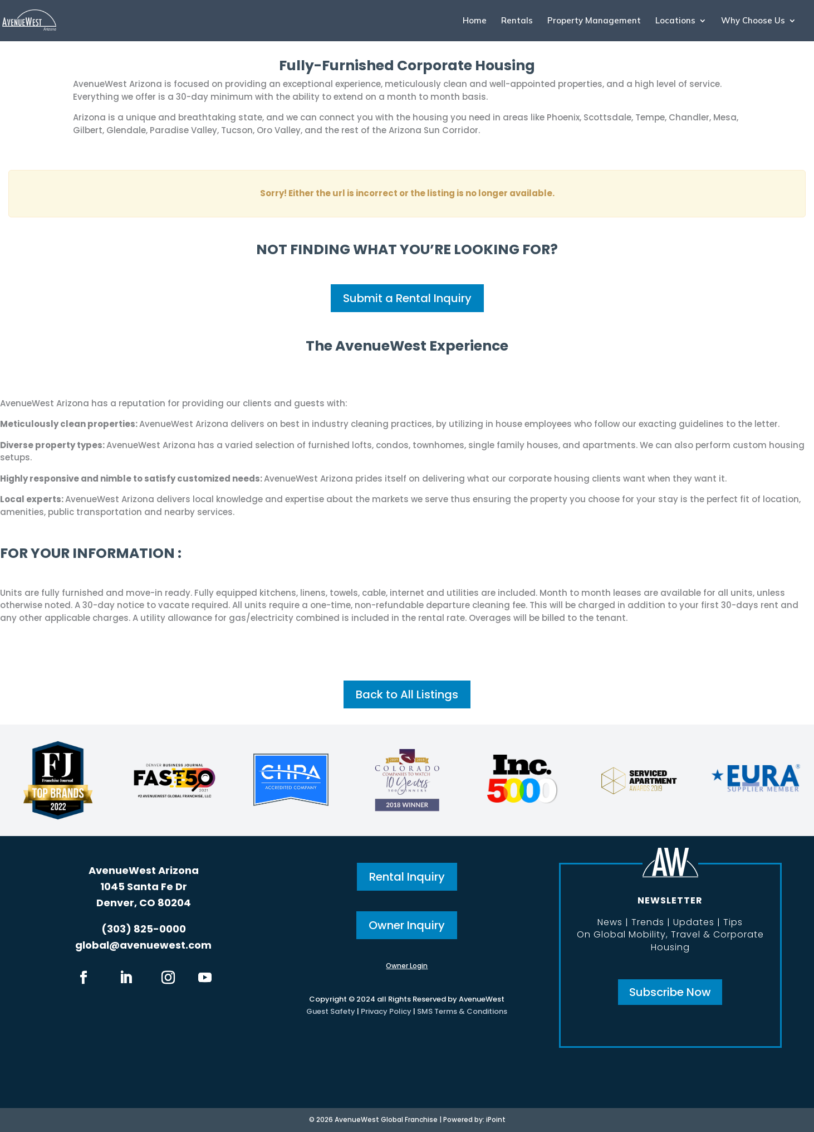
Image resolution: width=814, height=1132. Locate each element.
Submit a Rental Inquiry (407, 298)
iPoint (496, 1119)
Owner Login (407, 965)
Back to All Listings (407, 694)
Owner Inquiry (407, 925)
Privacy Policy (386, 1011)
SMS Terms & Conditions (462, 1011)
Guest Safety (330, 1011)
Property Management (594, 21)
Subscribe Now (670, 992)
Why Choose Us (753, 21)
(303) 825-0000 (143, 929)
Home (475, 21)
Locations (675, 21)
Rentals (517, 21)
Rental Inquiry (407, 877)
